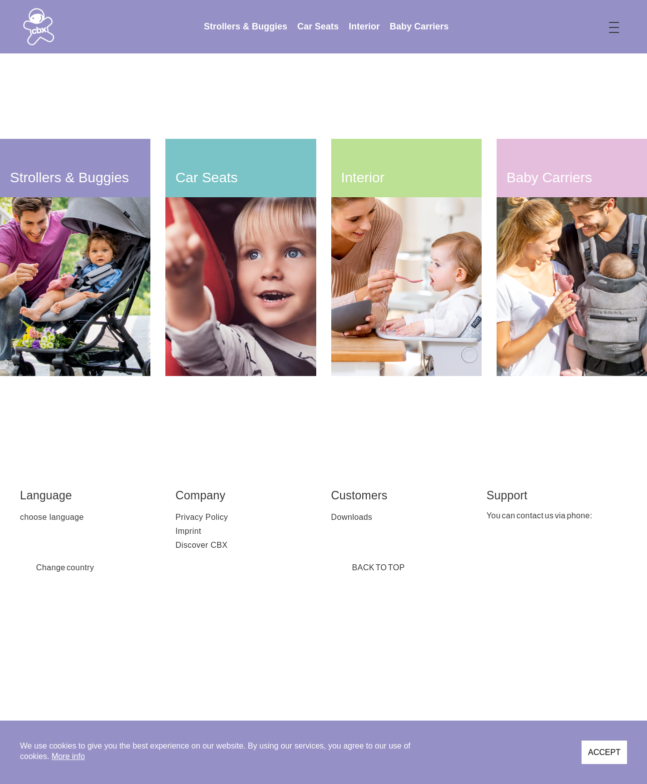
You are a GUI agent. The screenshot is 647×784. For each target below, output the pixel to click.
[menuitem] (245, 26)
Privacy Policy (201, 517)
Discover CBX (201, 545)
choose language (52, 517)
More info (68, 756)
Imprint (188, 531)
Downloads (352, 517)
